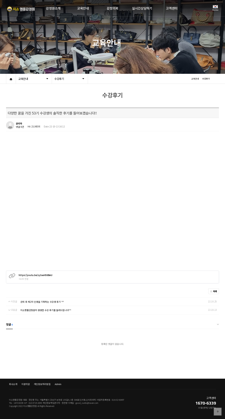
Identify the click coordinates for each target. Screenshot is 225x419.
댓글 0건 (20, 127)
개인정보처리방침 (42, 384)
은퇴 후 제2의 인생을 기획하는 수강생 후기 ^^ (42, 301)
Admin (58, 384)
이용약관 (25, 384)
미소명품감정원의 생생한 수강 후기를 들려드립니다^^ (45, 310)
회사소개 (13, 384)
